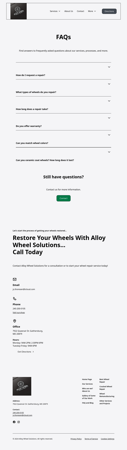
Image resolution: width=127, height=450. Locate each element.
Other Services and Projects (105, 402)
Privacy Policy (76, 439)
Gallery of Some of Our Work (88, 396)
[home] (18, 11)
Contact (80, 11)
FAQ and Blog (87, 403)
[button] (55, 11)
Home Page (87, 379)
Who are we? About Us (87, 389)
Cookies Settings (107, 439)
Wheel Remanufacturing (106, 394)
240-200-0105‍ (18, 412)
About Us (68, 11)
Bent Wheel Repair (104, 380)
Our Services (87, 384)
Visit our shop (19, 312)
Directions (109, 11)
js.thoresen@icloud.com (22, 415)
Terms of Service (91, 439)
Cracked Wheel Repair (105, 387)
